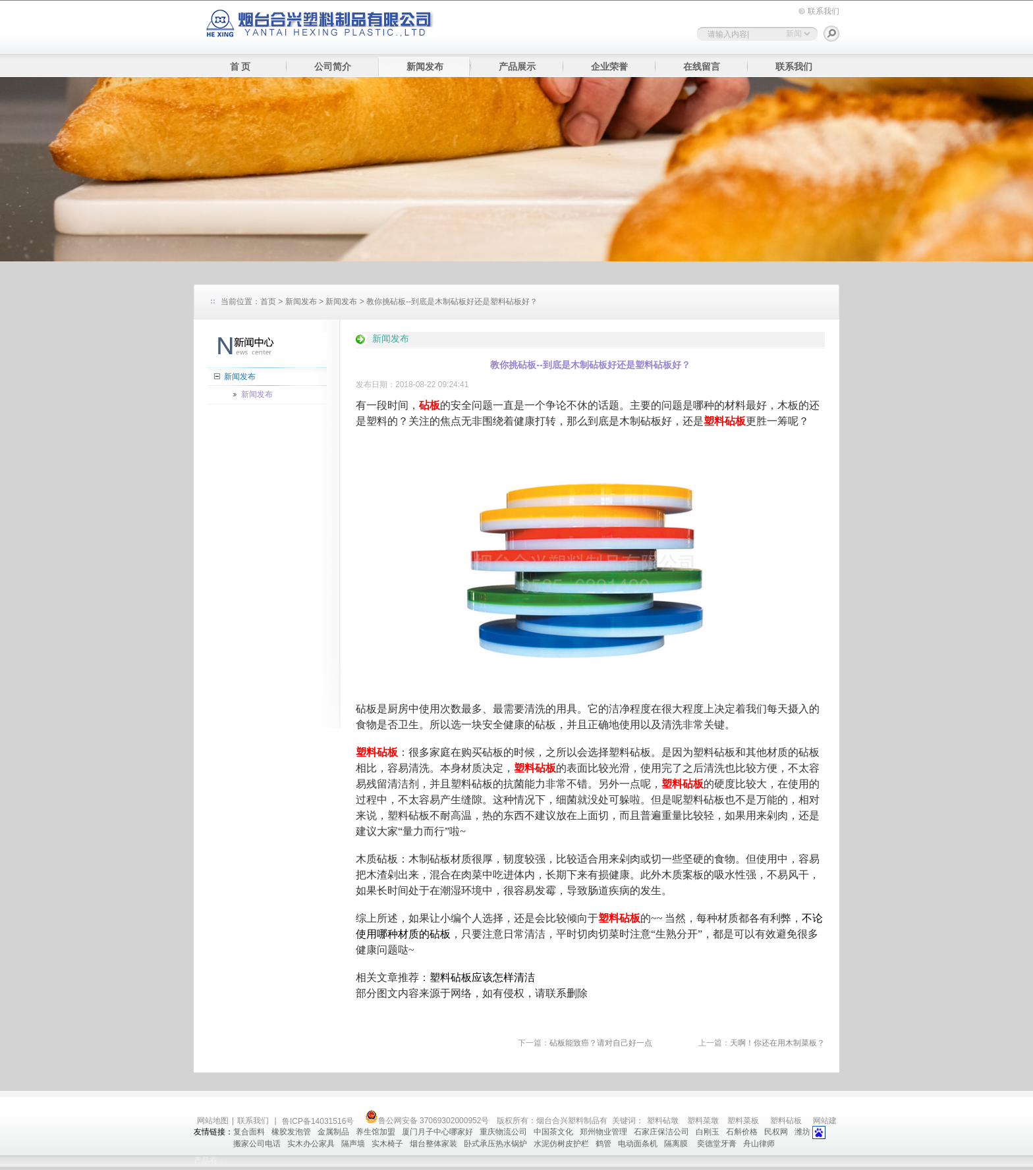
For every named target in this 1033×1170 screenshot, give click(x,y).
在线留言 (701, 67)
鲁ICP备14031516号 (319, 1121)
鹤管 (603, 1143)
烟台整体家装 (433, 1143)
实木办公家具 (311, 1143)
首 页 (240, 67)
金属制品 (333, 1131)
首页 (268, 301)
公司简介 (332, 67)
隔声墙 (353, 1143)
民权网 (776, 1131)
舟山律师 (759, 1143)
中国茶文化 (553, 1131)
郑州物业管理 (603, 1131)
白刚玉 (707, 1131)
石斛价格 (742, 1131)
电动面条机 (637, 1143)
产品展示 (517, 67)
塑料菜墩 (703, 1120)
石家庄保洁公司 (661, 1131)
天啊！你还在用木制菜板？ (777, 1043)
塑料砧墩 (663, 1120)
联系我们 (823, 11)
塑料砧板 (786, 1120)
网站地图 (213, 1120)
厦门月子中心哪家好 (437, 1131)
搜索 (831, 33)
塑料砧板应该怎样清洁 (482, 977)
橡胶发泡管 (291, 1131)
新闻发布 (424, 67)
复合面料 (249, 1131)
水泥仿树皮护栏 (561, 1143)
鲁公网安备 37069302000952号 (427, 1120)
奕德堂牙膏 (717, 1143)
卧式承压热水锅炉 (495, 1143)
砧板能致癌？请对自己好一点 (600, 1043)
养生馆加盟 (375, 1131)
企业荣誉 (609, 67)
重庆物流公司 (503, 1131)
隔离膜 (677, 1143)
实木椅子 (387, 1143)
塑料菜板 (743, 1120)
